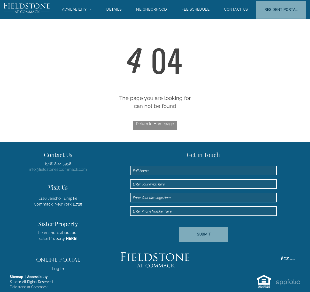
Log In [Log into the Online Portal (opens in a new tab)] (58, 268)
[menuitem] (77, 9)
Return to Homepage (155, 123)
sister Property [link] (58, 238)
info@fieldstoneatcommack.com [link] (58, 169)
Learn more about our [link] (58, 232)
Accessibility (37, 277)
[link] (288, 259)
